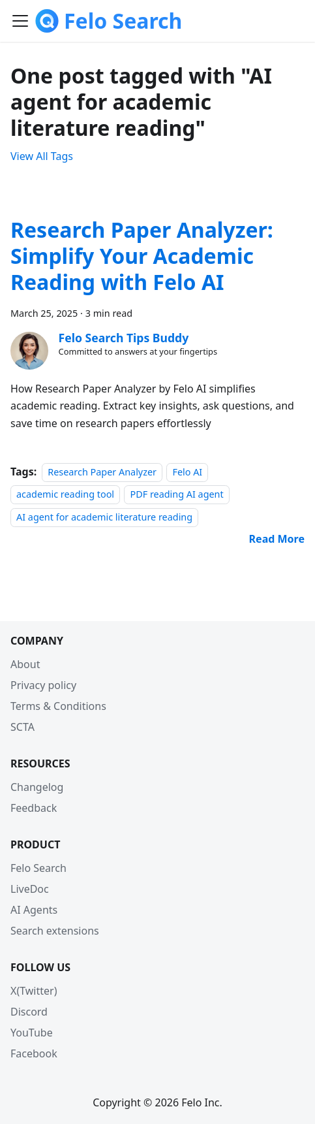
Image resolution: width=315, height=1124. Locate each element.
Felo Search (38, 868)
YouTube (31, 1032)
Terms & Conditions (58, 706)
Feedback (33, 808)
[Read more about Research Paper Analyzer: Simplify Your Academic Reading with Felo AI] (277, 539)
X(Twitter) (33, 991)
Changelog (36, 787)
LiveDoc (29, 889)
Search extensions (54, 930)
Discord (29, 1011)
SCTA (22, 727)
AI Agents (33, 910)
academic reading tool (65, 494)
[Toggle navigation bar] (20, 21)
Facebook (33, 1053)
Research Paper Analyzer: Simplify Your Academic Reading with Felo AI (141, 256)
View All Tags (41, 156)
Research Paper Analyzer (102, 472)
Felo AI (187, 472)
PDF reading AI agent (176, 494)
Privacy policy (43, 685)
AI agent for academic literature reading (104, 517)
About (25, 664)
